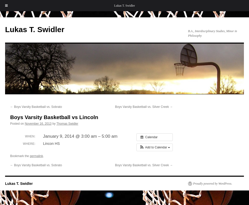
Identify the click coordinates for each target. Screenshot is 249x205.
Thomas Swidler (67, 123)
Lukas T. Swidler (124, 5)
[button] (155, 147)
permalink (36, 156)
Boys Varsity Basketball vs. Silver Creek (144, 107)
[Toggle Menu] (6, 5)
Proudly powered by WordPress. (212, 183)
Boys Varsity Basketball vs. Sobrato (36, 107)
